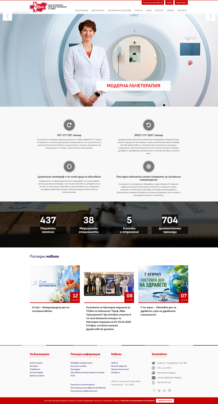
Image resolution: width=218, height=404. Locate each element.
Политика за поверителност (83, 391)
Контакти (182, 9)
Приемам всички (165, 401)
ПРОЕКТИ (139, 9)
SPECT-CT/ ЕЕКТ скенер (148, 135)
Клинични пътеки (78, 366)
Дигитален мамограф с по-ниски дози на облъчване (69, 176)
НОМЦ (169, 2)
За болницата (81, 9)
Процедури (75, 369)
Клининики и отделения (119, 9)
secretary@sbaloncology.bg (169, 377)
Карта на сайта (37, 375)
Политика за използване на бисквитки (88, 387)
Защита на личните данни (82, 384)
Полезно (159, 9)
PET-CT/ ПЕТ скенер (69, 135)
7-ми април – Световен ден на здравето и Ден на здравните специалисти (158, 311)
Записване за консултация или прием (87, 372)
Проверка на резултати (81, 363)
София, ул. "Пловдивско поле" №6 (172, 363)
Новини (170, 9)
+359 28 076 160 (163, 382)
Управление (35, 369)
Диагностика (97, 9)
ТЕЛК (72, 375)
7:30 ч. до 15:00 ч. (164, 368)
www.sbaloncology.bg (166, 372)
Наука (149, 9)
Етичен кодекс (36, 372)
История (34, 366)
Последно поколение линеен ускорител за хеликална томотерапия (148, 178)
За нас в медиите (119, 366)
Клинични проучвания (153, 2)
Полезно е (115, 372)
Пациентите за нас (120, 369)
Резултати (181, 2)
